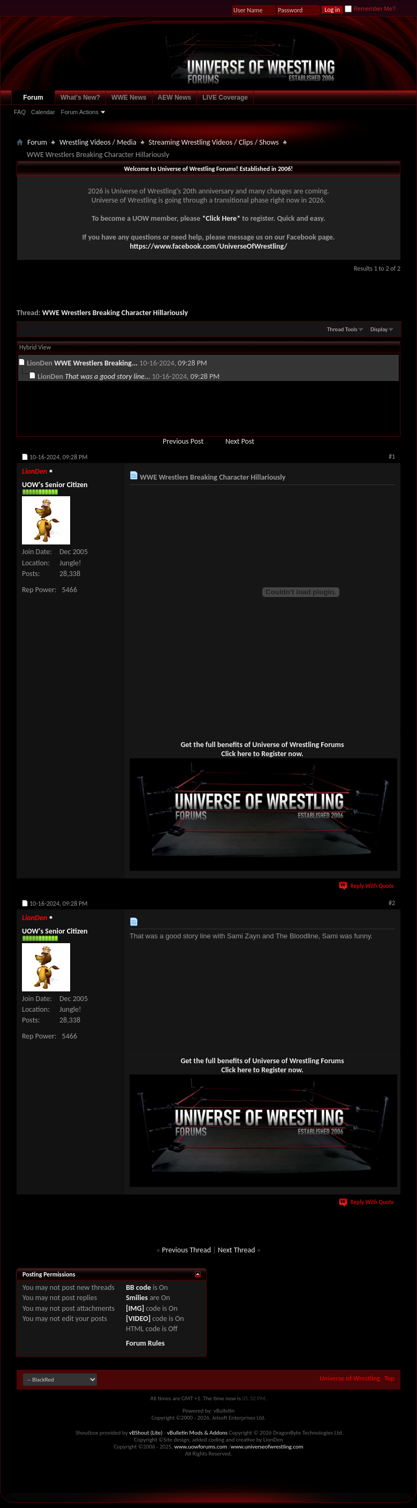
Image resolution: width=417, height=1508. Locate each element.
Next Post (239, 441)
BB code (138, 1287)
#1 (392, 456)
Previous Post (183, 441)
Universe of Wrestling (350, 1378)
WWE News (128, 97)
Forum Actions (79, 112)
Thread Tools (342, 329)
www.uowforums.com (201, 1446)
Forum (33, 97)
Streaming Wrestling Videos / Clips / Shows (214, 142)
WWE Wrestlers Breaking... (96, 363)
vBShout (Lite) (145, 1432)
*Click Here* (221, 218)
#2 (392, 903)
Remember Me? (370, 8)
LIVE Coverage (225, 97)
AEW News (175, 97)
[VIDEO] (138, 1318)
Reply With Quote (367, 886)
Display (379, 329)
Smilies (137, 1297)
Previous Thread (186, 1250)
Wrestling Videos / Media (98, 142)
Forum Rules (145, 1343)
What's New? (80, 97)
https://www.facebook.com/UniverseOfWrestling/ (208, 246)
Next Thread (236, 1250)
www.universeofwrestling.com (267, 1446)
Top (389, 1378)
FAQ (20, 112)
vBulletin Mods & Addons (197, 1432)
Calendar (43, 112)
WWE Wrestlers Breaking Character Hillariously (115, 312)
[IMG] (135, 1308)
